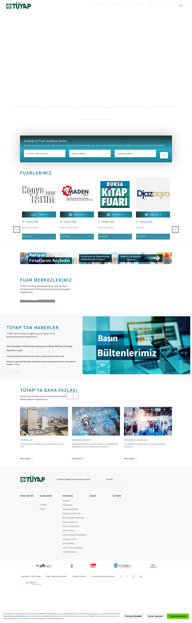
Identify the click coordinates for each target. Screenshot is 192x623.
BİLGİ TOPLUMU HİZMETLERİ (73, 553)
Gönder (103, 514)
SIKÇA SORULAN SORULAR (73, 583)
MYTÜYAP (66, 536)
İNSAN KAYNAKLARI (70, 557)
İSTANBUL (43, 540)
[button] (16, 201)
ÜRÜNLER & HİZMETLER (71, 549)
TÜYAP (21, 5)
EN (180, 5)
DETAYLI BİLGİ (28, 235)
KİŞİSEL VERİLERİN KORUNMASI (75, 570)
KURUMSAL (141, 5)
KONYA (42, 544)
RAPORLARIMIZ (68, 579)
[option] (96, 68)
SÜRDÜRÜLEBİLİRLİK (70, 545)
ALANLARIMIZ (123, 5)
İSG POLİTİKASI (69, 566)
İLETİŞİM (167, 5)
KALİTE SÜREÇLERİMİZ (71, 562)
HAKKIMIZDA (67, 540)
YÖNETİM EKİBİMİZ (70, 587)
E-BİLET (39, 213)
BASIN (154, 5)
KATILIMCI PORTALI (70, 574)
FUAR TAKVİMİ (105, 5)
